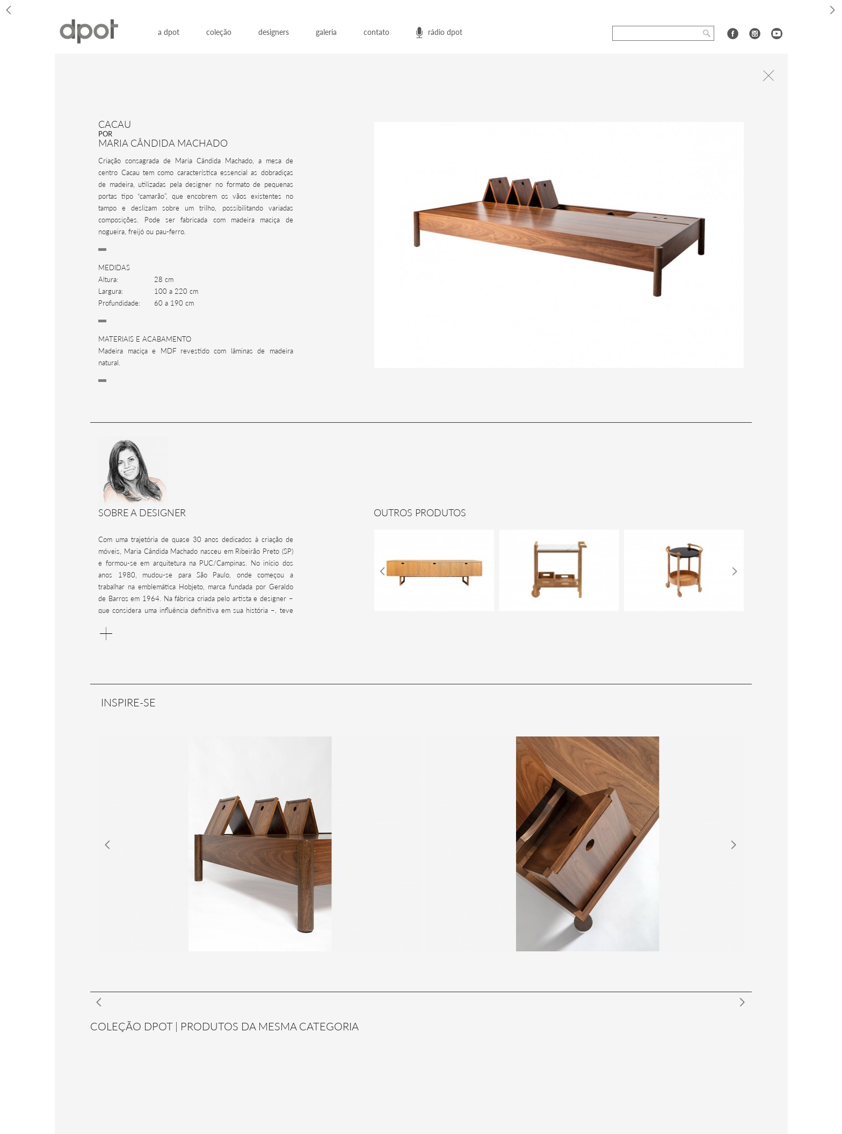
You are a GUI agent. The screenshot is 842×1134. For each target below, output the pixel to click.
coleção (218, 32)
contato (376, 32)
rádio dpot (445, 32)
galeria (326, 32)
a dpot (168, 32)
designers (273, 32)
